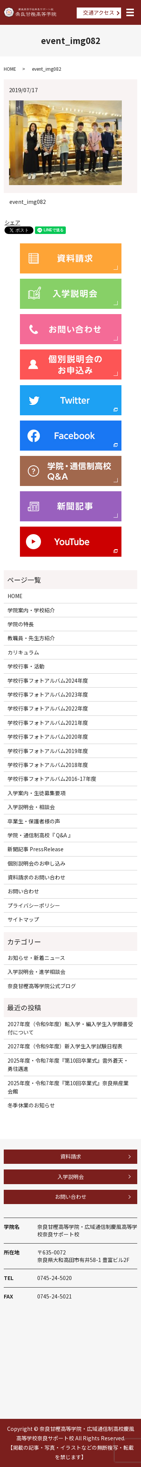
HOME (10, 68)
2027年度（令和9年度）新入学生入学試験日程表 (65, 1046)
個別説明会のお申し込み (36, 863)
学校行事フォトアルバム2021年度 (48, 722)
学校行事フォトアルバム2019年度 (48, 751)
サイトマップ (23, 919)
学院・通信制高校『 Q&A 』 (40, 835)
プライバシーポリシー (34, 905)
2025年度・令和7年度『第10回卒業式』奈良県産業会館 (68, 1087)
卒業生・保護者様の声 (34, 821)
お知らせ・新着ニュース (36, 957)
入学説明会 (71, 1176)
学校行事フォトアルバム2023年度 (48, 694)
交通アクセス (98, 12)
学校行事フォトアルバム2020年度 (48, 736)
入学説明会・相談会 (31, 807)
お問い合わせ (23, 891)
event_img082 (27, 201)
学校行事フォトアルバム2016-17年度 (52, 778)
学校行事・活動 (26, 666)
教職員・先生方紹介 (31, 638)
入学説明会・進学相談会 (36, 971)
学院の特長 (21, 624)
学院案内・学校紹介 (31, 610)
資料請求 (70, 1156)
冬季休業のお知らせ (31, 1105)
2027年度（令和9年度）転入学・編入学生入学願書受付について (70, 1028)
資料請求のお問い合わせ (36, 877)
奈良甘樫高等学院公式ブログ (42, 986)
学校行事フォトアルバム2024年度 (48, 680)
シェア (12, 222)
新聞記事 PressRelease (36, 849)
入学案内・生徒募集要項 (36, 793)
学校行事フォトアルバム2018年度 (48, 764)
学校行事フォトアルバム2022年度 (48, 708)
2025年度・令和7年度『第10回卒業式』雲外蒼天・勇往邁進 (68, 1064)
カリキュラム (23, 652)
